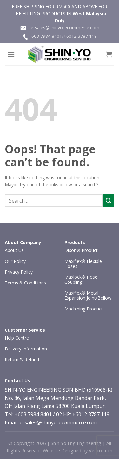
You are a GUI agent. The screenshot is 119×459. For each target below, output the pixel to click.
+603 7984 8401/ (46, 36)
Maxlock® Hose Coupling (80, 279)
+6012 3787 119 (80, 36)
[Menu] (11, 54)
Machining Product (83, 309)
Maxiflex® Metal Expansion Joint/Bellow (87, 295)
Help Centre (17, 338)
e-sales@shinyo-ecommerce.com (59, 27)
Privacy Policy (19, 272)
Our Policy (15, 261)
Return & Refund (22, 359)
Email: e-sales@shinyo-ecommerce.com (51, 422)
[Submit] (108, 200)
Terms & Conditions (25, 283)
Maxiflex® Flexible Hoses (83, 263)
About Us (14, 250)
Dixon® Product (81, 250)
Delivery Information (26, 349)
